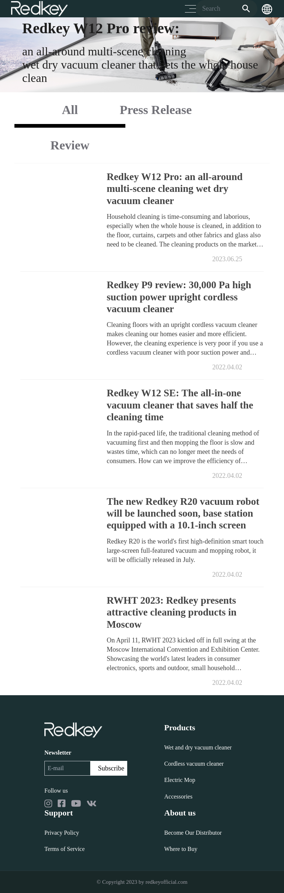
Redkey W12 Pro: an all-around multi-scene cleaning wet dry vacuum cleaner (174, 188)
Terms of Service (64, 849)
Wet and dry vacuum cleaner (198, 747)
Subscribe (111, 768)
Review (69, 145)
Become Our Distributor (193, 833)
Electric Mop (179, 780)
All (70, 110)
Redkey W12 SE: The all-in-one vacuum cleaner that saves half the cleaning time (179, 405)
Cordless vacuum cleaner (194, 764)
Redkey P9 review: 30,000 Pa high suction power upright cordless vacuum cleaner (178, 296)
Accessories (178, 796)
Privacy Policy (61, 833)
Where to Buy (180, 849)
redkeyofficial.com (166, 882)
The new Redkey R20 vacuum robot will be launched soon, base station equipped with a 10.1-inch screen (182, 513)
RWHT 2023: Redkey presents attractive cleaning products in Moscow (171, 612)
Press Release (156, 110)
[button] (267, 8)
